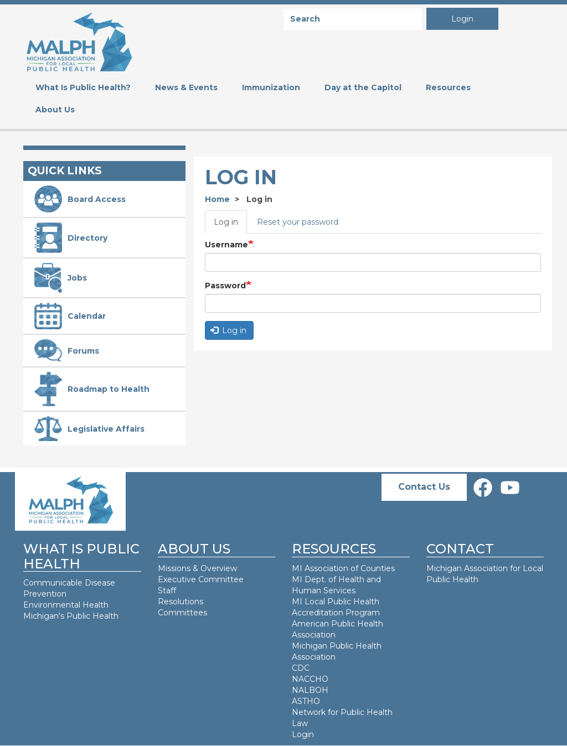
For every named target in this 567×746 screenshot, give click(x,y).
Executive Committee (201, 579)
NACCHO (310, 679)
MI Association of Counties (343, 568)
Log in (226, 222)
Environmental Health (66, 605)
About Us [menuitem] (55, 110)
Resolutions (180, 602)
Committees (182, 613)
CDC (301, 668)
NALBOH (310, 690)
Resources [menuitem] (448, 87)
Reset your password (297, 222)
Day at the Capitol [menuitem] (362, 87)
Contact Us (424, 486)
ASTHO (306, 701)
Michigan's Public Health (72, 616)
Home (217, 199)
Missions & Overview (197, 568)
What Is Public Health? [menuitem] (83, 87)
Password (225, 286)
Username (226, 245)
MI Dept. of (315, 579)
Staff (167, 590)
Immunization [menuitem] (271, 87)
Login (462, 19)
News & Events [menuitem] (186, 87)
